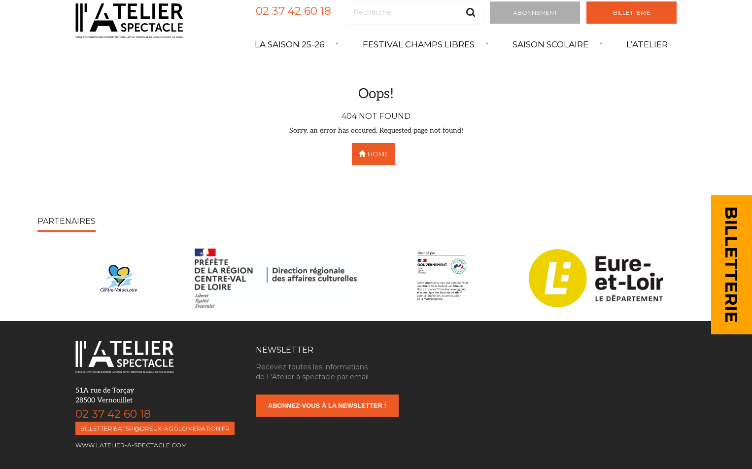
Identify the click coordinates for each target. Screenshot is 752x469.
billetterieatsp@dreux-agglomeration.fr (155, 428)
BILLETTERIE (731, 264)
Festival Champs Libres (419, 44)
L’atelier (647, 44)
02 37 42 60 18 (293, 11)
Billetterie (631, 12)
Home (373, 154)
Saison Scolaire (550, 44)
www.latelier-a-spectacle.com (131, 445)
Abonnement (535, 12)
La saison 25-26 (290, 44)
